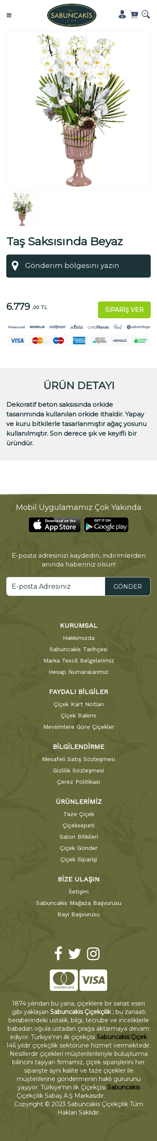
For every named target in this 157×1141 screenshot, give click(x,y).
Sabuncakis (123, 1086)
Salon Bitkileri (78, 835)
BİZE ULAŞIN (79, 878)
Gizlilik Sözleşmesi (78, 769)
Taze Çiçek (78, 812)
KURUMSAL (79, 625)
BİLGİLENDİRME (78, 745)
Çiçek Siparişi (78, 858)
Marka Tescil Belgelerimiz (78, 659)
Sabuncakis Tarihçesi (78, 648)
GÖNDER (127, 586)
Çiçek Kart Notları (79, 702)
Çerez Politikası (78, 780)
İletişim (79, 890)
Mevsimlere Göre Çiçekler (78, 725)
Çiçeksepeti (78, 824)
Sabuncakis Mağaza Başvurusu (78, 901)
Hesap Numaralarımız (78, 671)
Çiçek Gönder (79, 846)
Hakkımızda (79, 637)
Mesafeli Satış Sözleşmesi (78, 757)
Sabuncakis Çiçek (122, 1036)
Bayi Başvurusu (78, 913)
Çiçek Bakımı (78, 714)
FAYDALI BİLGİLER (78, 691)
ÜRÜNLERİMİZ (79, 800)
